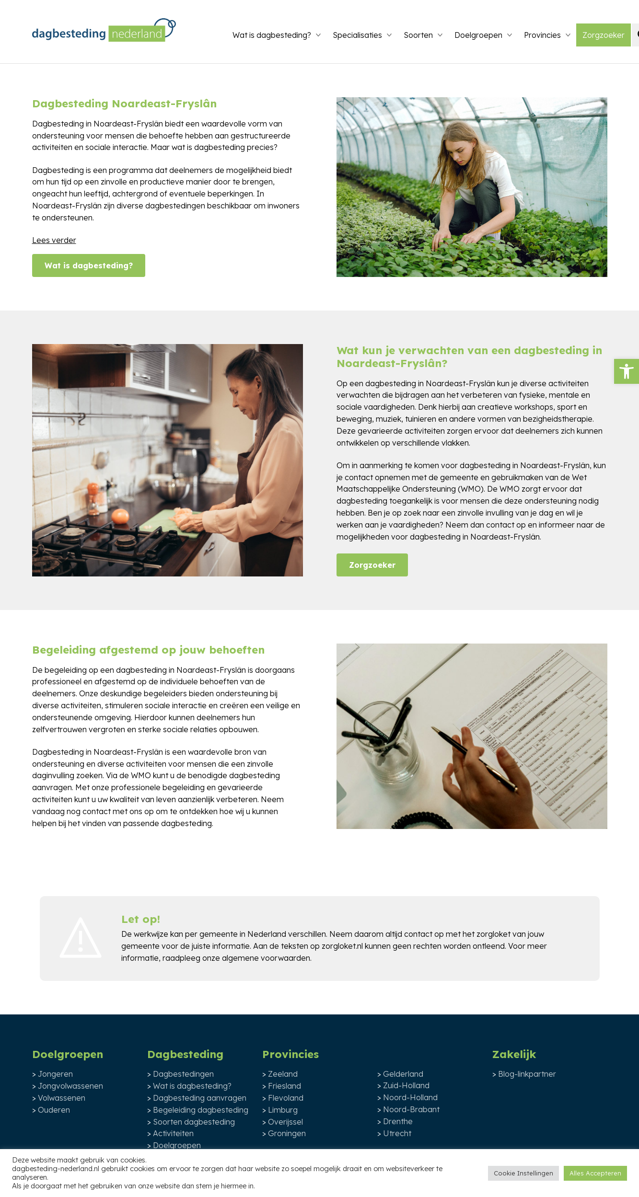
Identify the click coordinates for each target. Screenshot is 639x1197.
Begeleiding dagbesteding (200, 1110)
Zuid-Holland (406, 1085)
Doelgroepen (478, 35)
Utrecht (397, 1133)
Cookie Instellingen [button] (523, 1173)
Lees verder (54, 240)
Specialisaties (357, 35)
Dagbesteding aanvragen (199, 1098)
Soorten (418, 35)
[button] (626, 371)
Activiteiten (173, 1133)
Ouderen (54, 1110)
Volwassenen (61, 1098)
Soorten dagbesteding (194, 1122)
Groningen (287, 1133)
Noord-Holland (410, 1097)
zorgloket (493, 934)
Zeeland (283, 1074)
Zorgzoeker (603, 35)
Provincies (542, 35)
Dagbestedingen (183, 1074)
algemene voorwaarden (266, 958)
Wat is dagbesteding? (271, 35)
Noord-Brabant (411, 1109)
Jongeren (55, 1074)
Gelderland (403, 1074)
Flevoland (285, 1098)
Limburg (283, 1110)
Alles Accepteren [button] (595, 1173)
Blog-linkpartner (527, 1074)
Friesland (284, 1086)
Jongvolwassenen (70, 1086)
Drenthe (398, 1121)
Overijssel (285, 1122)
